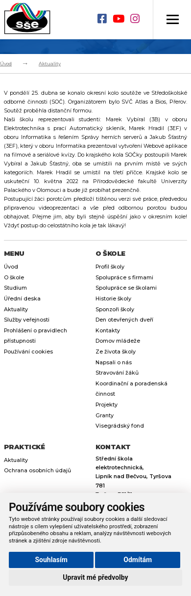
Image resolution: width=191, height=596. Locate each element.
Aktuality (50, 63)
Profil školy (110, 267)
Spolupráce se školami (126, 288)
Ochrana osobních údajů (37, 470)
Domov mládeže (118, 341)
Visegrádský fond (120, 426)
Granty (105, 415)
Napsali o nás (114, 362)
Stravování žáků (117, 373)
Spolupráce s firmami (124, 277)
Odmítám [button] (137, 560)
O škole (14, 277)
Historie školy (113, 299)
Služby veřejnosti (26, 320)
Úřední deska (22, 299)
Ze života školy (116, 352)
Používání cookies (28, 352)
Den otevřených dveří (124, 320)
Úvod (6, 63)
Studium (15, 288)
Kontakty (108, 330)
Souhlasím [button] (51, 560)
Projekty (107, 405)
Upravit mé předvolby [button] (95, 577)
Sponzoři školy (115, 309)
